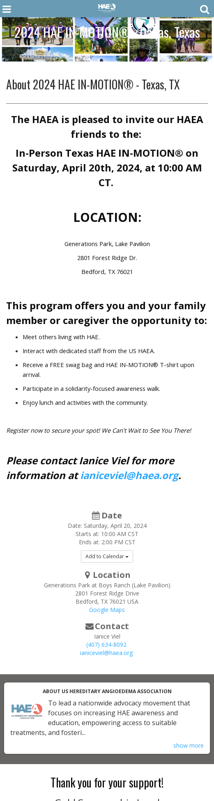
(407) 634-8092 (106, 644)
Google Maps (107, 610)
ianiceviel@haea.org (129, 475)
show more (188, 745)
